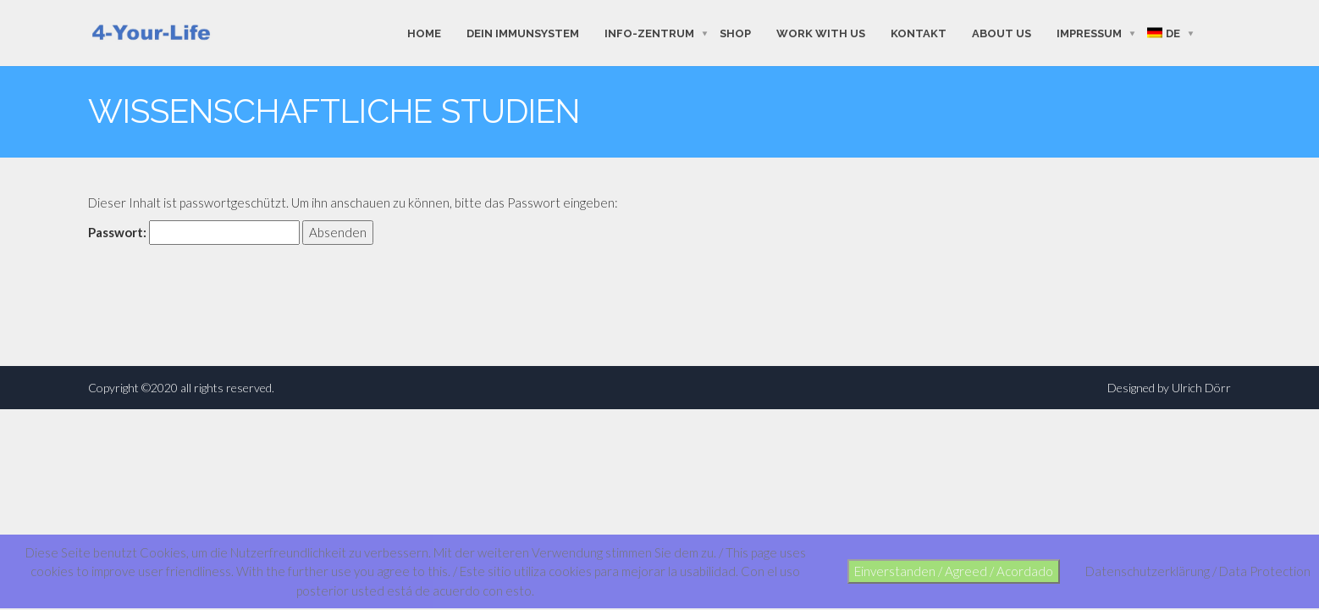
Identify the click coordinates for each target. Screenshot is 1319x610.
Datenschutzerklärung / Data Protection (1198, 571)
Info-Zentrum (649, 32)
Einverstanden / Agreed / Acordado (953, 571)
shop (735, 32)
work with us (820, 32)
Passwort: (194, 232)
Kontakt (918, 32)
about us (1001, 32)
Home (424, 32)
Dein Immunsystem (522, 32)
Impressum (1089, 32)
